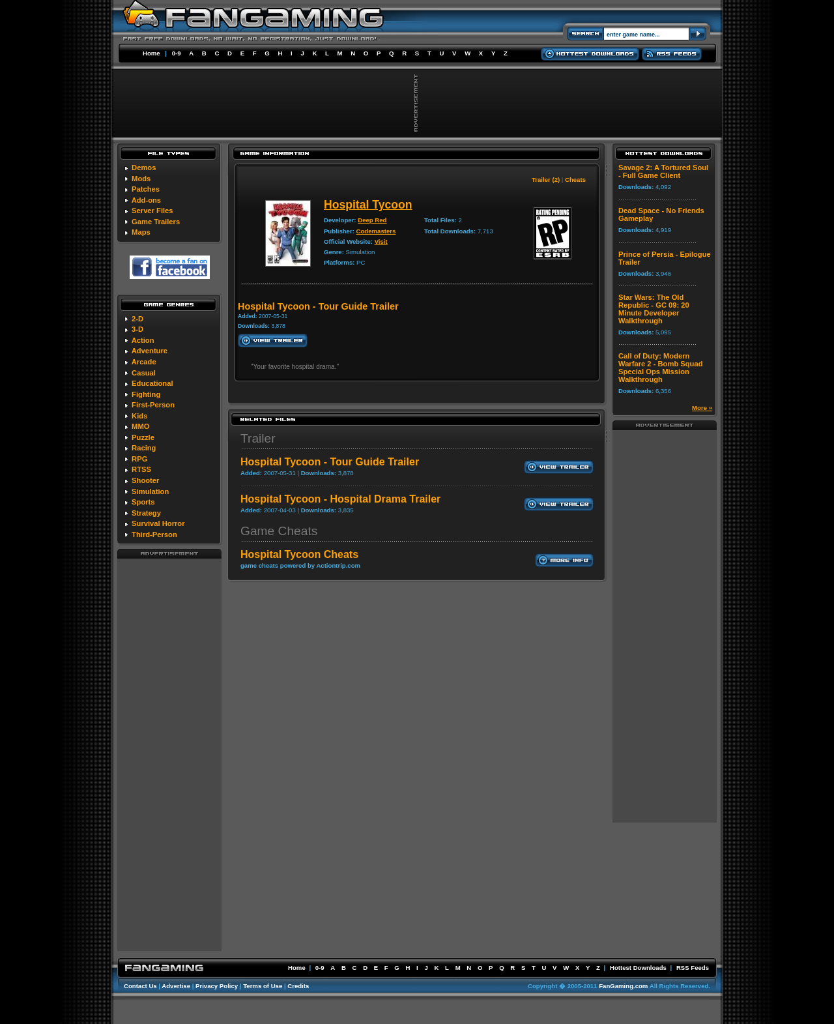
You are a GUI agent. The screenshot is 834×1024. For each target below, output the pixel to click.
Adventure (149, 351)
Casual (144, 373)
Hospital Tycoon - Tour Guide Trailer (329, 461)
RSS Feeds (692, 967)
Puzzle (143, 437)
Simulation (150, 491)
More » (702, 407)
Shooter (145, 480)
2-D (137, 319)
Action (143, 340)
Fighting (146, 394)
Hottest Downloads (638, 967)
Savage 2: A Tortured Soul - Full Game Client (663, 171)
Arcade (144, 362)
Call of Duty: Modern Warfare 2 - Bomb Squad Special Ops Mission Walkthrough (660, 367)
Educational (152, 383)
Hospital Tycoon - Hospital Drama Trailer (340, 499)
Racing (144, 448)
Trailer (258, 438)
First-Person (153, 405)
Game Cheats (278, 531)
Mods (141, 179)
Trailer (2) (546, 179)
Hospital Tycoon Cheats (299, 554)
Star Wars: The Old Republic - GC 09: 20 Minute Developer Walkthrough (653, 309)
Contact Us (140, 985)
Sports (143, 502)
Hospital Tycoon (368, 204)
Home (151, 53)
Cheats (575, 179)
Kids (139, 416)
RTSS (141, 469)
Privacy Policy (216, 985)
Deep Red (372, 220)
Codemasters (376, 231)
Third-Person (154, 534)
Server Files (152, 210)
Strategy (146, 513)
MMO (140, 426)
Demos (144, 167)
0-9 (176, 53)
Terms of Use (262, 985)
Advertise (176, 985)
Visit (381, 241)
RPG (139, 459)
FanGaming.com (623, 985)
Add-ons (146, 200)
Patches (146, 189)
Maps (141, 232)
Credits (298, 985)
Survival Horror (158, 523)
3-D (137, 329)
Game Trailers (156, 222)
